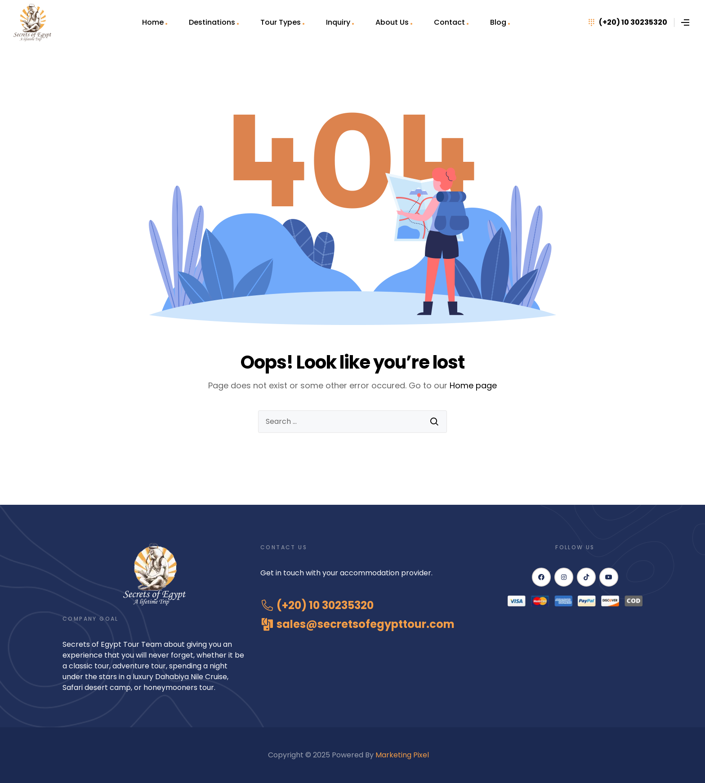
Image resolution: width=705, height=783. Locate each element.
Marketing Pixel (403, 755)
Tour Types (280, 22)
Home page (473, 385)
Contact (449, 22)
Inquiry (338, 22)
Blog (498, 22)
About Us (392, 22)
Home (153, 22)
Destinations (212, 22)
